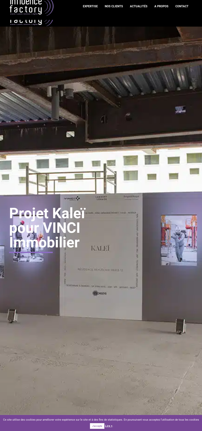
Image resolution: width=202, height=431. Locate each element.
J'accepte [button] (97, 426)
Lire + (108, 426)
